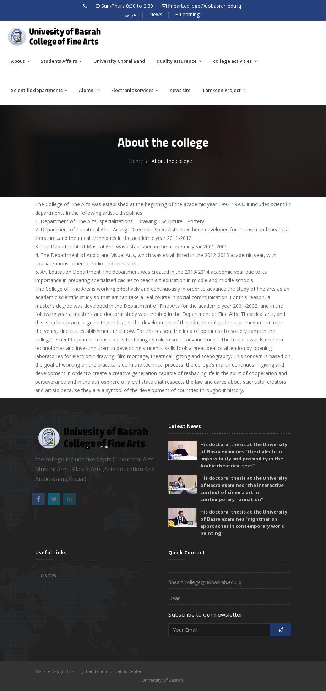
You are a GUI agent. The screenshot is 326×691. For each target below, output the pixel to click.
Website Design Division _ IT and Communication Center (88, 671)
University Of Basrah (162, 680)
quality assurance (179, 61)
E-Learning (187, 14)
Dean (174, 598)
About (20, 61)
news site (180, 90)
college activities (235, 61)
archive (48, 574)
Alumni (89, 90)
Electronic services (134, 90)
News (155, 14)
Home (136, 161)
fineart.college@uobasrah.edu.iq (204, 5)
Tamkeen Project (224, 90)
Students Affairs (61, 61)
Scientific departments (39, 90)
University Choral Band (119, 61)
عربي (130, 14)
